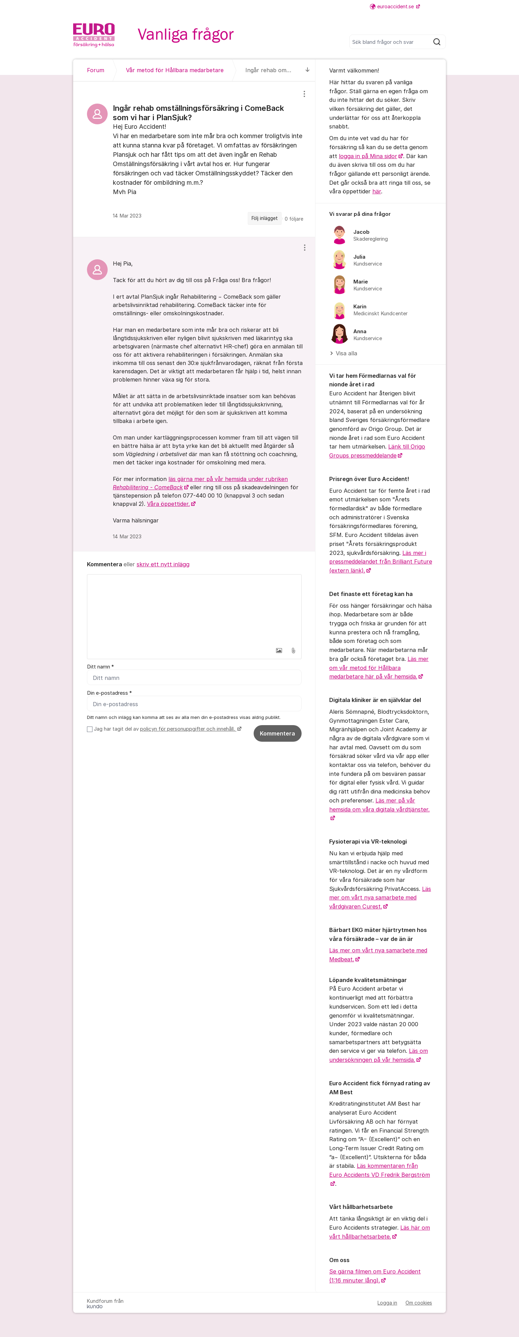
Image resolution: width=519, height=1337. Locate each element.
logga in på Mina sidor (368, 156)
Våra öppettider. (168, 503)
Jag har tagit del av (166, 729)
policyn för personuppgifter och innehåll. (188, 729)
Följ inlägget (265, 218)
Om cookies (418, 1303)
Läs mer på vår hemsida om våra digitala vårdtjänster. (379, 805)
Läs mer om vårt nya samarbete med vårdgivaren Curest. (380, 897)
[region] (194, 159)
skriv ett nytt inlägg (163, 564)
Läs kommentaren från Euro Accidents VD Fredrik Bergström (379, 1170)
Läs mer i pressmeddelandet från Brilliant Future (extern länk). (380, 561)
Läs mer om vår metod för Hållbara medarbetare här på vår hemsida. (379, 667)
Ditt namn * (100, 667)
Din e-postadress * (109, 693)
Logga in (387, 1303)
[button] (278, 650)
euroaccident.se (392, 6)
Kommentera (277, 733)
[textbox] (194, 609)
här (376, 191)
